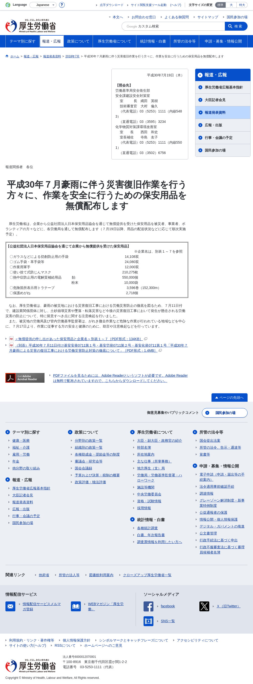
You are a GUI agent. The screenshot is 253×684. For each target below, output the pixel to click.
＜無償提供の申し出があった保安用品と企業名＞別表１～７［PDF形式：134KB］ (78, 338)
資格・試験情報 (149, 501)
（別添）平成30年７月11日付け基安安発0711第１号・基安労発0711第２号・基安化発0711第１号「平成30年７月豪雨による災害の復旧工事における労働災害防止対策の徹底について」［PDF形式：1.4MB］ (98, 348)
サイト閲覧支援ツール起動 (149, 5)
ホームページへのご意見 (103, 645)
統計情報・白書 (151, 519)
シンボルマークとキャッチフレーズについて (133, 640)
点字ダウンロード (112, 5)
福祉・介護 (21, 447)
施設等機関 (145, 487)
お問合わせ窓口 (144, 17)
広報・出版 (213, 125)
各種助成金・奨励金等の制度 (97, 454)
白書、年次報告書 (151, 535)
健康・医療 (21, 440)
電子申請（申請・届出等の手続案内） (222, 476)
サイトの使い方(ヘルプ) (27, 645)
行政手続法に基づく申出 (219, 540)
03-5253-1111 (91, 667)
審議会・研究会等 (89, 461)
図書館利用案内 (101, 575)
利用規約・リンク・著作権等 (31, 640)
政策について (87, 432)
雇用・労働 (21, 454)
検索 (238, 26)
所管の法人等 (69, 575)
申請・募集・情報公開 (219, 466)
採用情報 (144, 508)
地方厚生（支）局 (151, 468)
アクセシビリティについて (197, 640)
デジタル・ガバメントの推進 (222, 526)
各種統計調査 (147, 528)
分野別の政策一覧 (89, 440)
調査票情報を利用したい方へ (159, 542)
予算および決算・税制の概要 (97, 475)
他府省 (44, 575)
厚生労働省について (155, 432)
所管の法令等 (211, 432)
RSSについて (65, 645)
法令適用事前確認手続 (217, 486)
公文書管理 (208, 533)
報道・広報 (216, 74)
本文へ (118, 17)
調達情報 (206, 493)
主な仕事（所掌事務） (154, 461)
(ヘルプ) (175, 5)
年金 (15, 461)
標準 (220, 5)
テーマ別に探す (26, 432)
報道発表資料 (215, 112)
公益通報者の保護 (213, 512)
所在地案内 (145, 454)
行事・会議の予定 (218, 138)
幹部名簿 (144, 447)
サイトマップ (207, 17)
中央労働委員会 (149, 494)
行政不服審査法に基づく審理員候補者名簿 (222, 549)
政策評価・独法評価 (90, 482)
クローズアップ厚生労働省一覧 (147, 575)
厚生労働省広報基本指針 (224, 87)
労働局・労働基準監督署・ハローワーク (159, 477)
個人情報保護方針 (76, 640)
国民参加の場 (237, 17)
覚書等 (205, 454)
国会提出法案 (210, 440)
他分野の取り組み (26, 468)
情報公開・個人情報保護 (219, 519)
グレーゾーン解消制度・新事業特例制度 (222, 502)
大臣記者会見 (215, 100)
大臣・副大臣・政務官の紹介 (159, 440)
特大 (242, 5)
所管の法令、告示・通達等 (220, 447)
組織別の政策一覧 (89, 447)
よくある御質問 (177, 17)
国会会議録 (83, 468)
